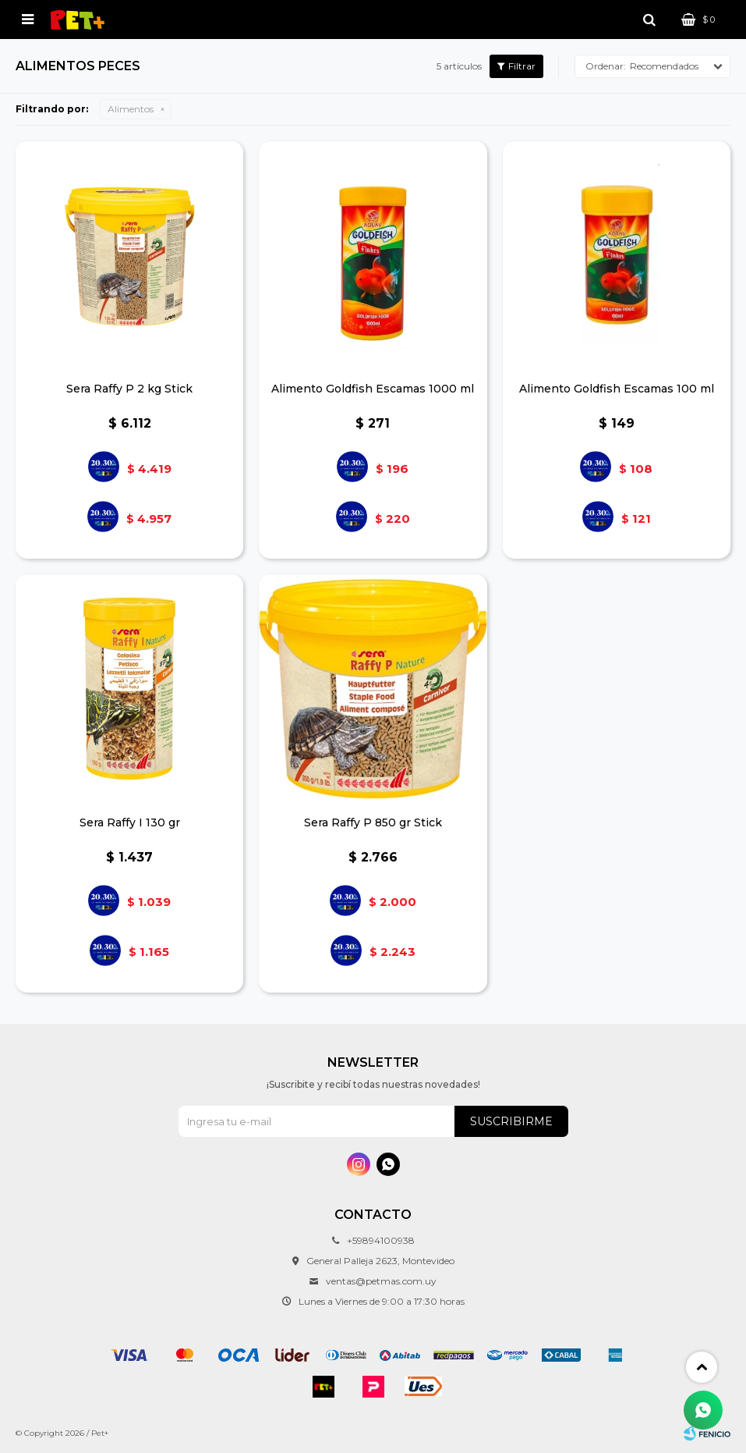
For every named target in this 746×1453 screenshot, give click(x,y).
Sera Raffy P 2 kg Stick (129, 389)
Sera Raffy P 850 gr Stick (373, 822)
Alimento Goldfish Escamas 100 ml (616, 389)
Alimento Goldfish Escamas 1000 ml (372, 389)
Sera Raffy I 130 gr (130, 822)
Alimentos (131, 109)
